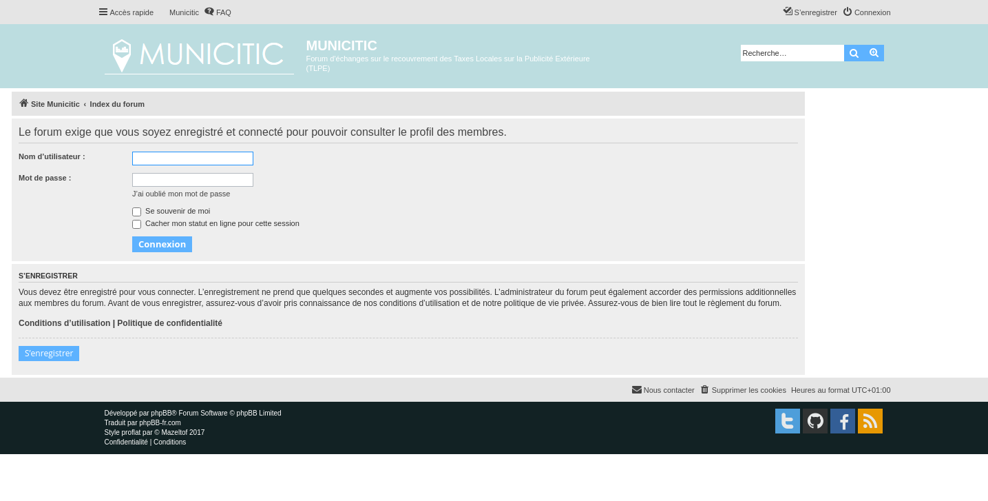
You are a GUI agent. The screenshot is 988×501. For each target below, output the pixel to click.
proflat (131, 432)
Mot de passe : (45, 178)
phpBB (161, 413)
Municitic (184, 12)
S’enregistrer (49, 353)
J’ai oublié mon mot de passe (181, 194)
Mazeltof (174, 432)
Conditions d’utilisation (64, 323)
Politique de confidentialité (169, 323)
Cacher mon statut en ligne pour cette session (215, 223)
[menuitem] (217, 12)
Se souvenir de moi (171, 211)
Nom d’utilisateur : (52, 156)
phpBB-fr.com (160, 423)
